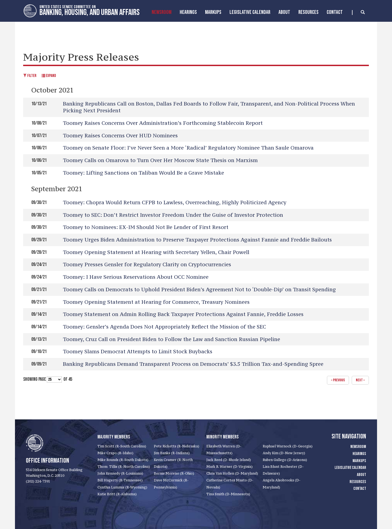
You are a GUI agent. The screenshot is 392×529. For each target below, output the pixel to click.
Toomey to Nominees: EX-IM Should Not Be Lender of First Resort (145, 227)
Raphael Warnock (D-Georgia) (288, 446)
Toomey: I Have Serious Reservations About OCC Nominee (136, 277)
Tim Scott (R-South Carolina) (121, 446)
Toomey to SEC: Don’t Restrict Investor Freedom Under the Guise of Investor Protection (173, 215)
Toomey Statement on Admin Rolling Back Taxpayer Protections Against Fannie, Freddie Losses (183, 314)
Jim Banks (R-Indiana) (172, 453)
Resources (308, 12)
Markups (359, 460)
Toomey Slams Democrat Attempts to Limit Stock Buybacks (137, 351)
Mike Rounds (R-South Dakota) (122, 460)
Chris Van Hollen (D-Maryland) (232, 473)
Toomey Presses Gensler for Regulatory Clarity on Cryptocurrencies (147, 264)
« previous (338, 380)
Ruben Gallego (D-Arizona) (285, 460)
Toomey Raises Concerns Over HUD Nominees (120, 135)
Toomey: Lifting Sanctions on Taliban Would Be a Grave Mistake (143, 172)
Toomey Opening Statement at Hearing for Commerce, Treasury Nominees (156, 302)
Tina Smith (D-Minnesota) (228, 494)
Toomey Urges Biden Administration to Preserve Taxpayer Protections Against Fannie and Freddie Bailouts (197, 239)
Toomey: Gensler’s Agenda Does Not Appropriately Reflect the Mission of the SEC (164, 326)
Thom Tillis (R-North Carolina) (123, 467)
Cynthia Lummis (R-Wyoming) (122, 487)
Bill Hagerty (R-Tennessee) (120, 480)
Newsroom (161, 12)
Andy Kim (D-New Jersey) (284, 453)
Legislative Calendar (249, 12)
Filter (29, 75)
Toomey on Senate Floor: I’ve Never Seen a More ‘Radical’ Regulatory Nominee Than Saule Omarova (188, 147)
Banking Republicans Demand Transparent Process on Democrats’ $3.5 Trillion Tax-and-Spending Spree (193, 364)
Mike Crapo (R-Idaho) (115, 453)
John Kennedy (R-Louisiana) (120, 473)
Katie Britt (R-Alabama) (117, 494)
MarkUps (213, 12)
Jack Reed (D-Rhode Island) (228, 460)
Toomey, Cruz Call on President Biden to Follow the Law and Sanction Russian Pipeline (171, 339)
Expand (49, 75)
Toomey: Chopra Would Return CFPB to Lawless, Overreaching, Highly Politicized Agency (174, 202)
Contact (335, 12)
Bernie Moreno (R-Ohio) (174, 473)
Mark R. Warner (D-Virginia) (229, 467)
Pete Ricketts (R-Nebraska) (176, 446)
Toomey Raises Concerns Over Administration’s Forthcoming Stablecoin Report (163, 123)
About (284, 12)
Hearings (188, 12)
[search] (358, 12)
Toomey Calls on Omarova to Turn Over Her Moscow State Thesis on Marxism (160, 160)
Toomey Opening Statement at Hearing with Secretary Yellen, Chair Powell (156, 252)
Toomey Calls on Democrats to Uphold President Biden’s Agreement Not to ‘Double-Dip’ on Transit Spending (199, 289)
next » (360, 380)
